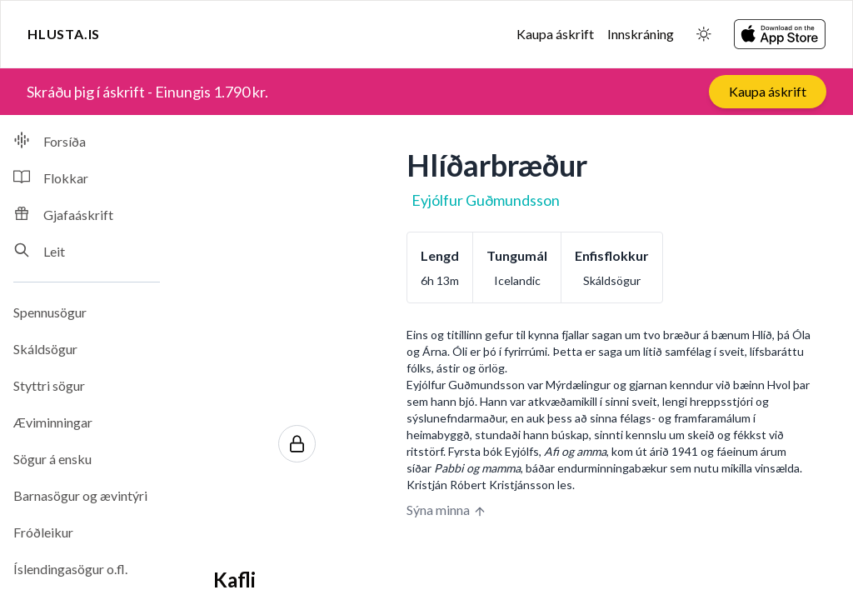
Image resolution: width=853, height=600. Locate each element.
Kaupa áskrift (555, 34)
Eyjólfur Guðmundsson (486, 200)
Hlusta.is (63, 34)
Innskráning (640, 34)
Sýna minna (446, 510)
